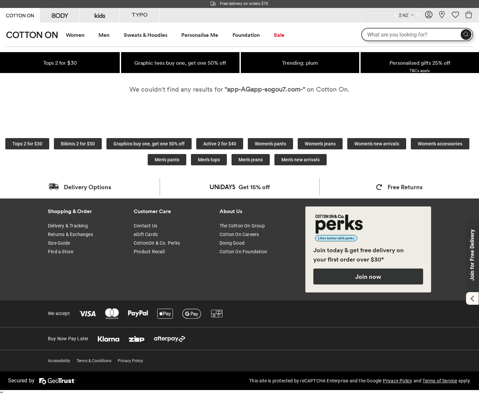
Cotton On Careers (239, 234)
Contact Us (145, 225)
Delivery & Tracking (68, 225)
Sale (279, 35)
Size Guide (59, 243)
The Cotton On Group (242, 225)
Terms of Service (439, 380)
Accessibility (59, 360)
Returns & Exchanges (70, 234)
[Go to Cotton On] (20, 15)
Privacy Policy (130, 360)
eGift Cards (146, 234)
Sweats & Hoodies (145, 35)
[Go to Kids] (99, 15)
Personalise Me (199, 35)
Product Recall (149, 251)
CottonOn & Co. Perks (157, 243)
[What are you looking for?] (417, 34)
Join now (368, 276)
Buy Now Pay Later (68, 338)
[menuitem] (81, 35)
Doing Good (232, 243)
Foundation (246, 35)
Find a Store (60, 251)
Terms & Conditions (94, 360)
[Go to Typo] (139, 15)
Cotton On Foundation (243, 251)
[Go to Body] (60, 15)
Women (75, 35)
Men (103, 35)
